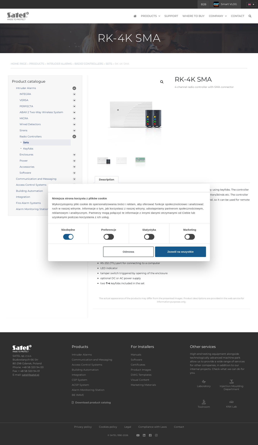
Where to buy (193, 16)
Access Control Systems (31, 184)
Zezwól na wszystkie (180, 251)
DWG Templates (141, 374)
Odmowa (128, 251)
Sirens (23, 130)
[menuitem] (251, 4)
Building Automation (29, 191)
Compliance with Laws (152, 426)
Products (150, 16)
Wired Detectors (30, 124)
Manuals (136, 354)
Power (24, 160)
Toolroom (204, 406)
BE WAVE (78, 395)
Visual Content (140, 379)
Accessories (27, 166)
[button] (162, 82)
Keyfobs (28, 148)
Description (106, 179)
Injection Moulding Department (231, 387)
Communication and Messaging (36, 178)
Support (171, 16)
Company (218, 16)
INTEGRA (25, 94)
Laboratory (204, 386)
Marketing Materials (143, 384)
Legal (127, 426)
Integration (23, 196)
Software (25, 172)
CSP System (79, 379)
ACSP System (80, 384)
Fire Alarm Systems (28, 203)
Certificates (138, 364)
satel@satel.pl (30, 374)
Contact (237, 16)
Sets (109, 63)
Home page (19, 63)
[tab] (106, 179)
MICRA (24, 118)
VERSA (24, 100)
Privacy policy (83, 426)
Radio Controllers (88, 63)
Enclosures (26, 154)
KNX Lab (231, 406)
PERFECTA (26, 106)
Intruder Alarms (59, 63)
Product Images (141, 369)
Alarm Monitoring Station (32, 209)
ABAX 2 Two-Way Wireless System (41, 112)
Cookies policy (108, 426)
